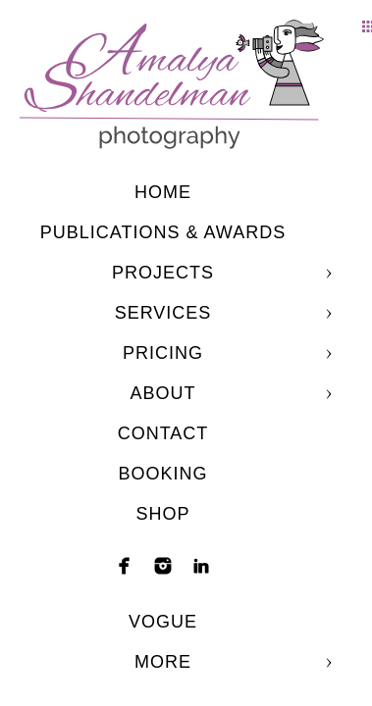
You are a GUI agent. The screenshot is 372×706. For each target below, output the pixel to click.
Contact (163, 433)
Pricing (163, 353)
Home (162, 192)
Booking (162, 473)
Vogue (163, 621)
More (162, 662)
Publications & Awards (163, 232)
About (162, 393)
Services (163, 313)
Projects (163, 272)
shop (162, 514)
